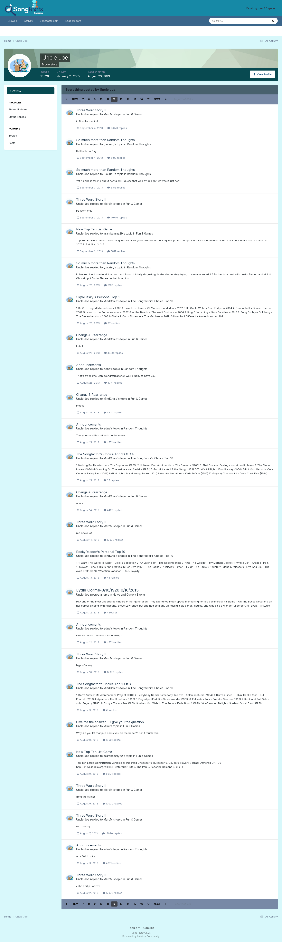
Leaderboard (73, 20)
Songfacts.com (49, 20)
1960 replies (112, 739)
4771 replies (113, 382)
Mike (107, 726)
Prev (75, 99)
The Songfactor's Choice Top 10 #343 (104, 684)
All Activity (15, 90)
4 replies (111, 612)
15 (135, 99)
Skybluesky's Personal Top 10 (98, 297)
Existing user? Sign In (262, 8)
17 (148, 99)
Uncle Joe (82, 114)
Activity (28, 20)
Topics (13, 135)
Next (157, 99)
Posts (12, 142)
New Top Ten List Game (94, 229)
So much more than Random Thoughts (105, 140)
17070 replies (117, 128)
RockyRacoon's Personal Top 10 (100, 552)
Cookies (148, 927)
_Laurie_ (109, 144)
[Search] (226, 21)
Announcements (88, 365)
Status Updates (18, 109)
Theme (134, 927)
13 (121, 99)
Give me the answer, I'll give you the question (110, 722)
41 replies (110, 710)
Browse (12, 20)
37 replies (112, 323)
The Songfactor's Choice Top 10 (152, 301)
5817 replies (116, 251)
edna (107, 368)
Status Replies (17, 116)
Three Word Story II (91, 110)
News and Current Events (129, 594)
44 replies (111, 577)
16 (141, 99)
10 (101, 99)
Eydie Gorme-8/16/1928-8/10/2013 (107, 590)
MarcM (108, 114)
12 (114, 99)
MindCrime (110, 301)
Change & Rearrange (91, 335)
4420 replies (113, 352)
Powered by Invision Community (141, 936)
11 (108, 99)
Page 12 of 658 (183, 99)
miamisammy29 (113, 233)
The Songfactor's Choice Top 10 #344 (105, 454)
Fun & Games (134, 114)
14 (128, 99)
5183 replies (116, 157)
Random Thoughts (139, 144)
